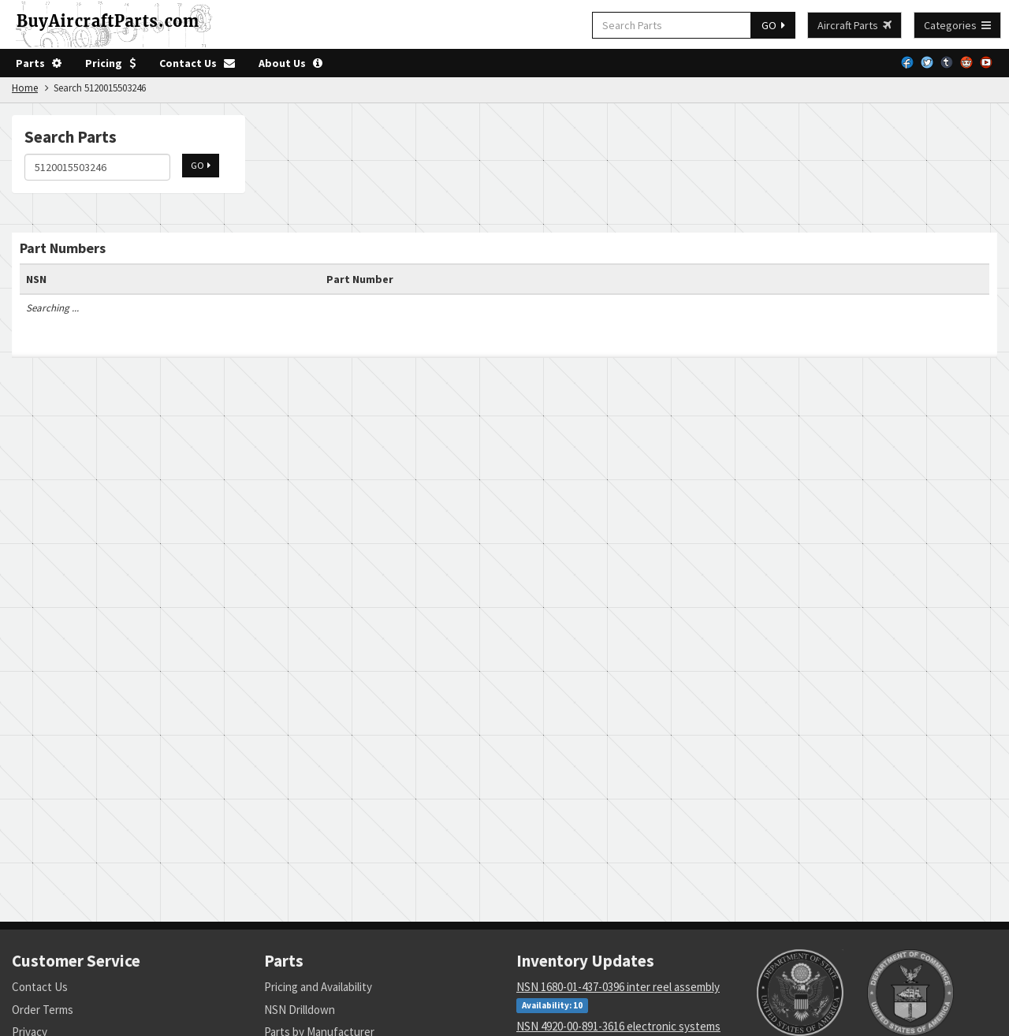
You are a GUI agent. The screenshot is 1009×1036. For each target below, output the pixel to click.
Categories (957, 25)
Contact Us (197, 63)
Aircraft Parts (854, 25)
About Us (290, 63)
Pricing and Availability (318, 986)
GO (773, 25)
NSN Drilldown (299, 1009)
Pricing (110, 63)
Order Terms (42, 1009)
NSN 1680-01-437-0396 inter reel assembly (618, 986)
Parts (38, 63)
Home (25, 88)
